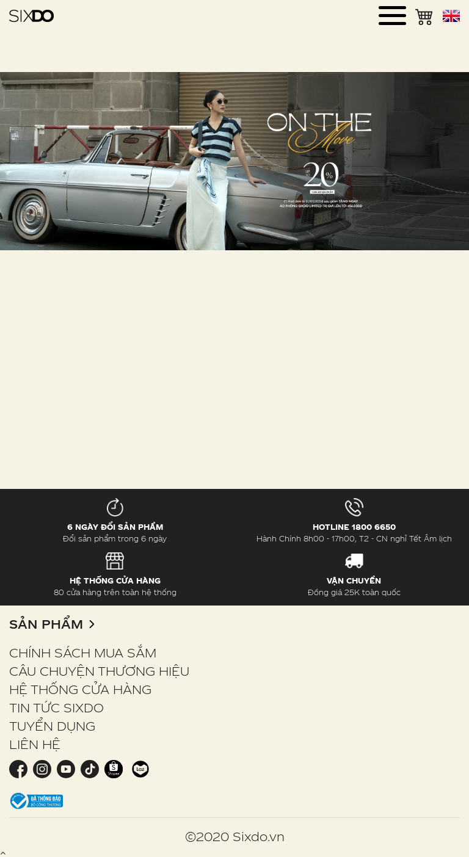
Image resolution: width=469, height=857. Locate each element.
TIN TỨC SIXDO (56, 707)
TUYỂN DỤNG (52, 725)
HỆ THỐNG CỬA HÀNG (80, 689)
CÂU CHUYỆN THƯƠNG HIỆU (99, 671)
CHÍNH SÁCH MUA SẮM (82, 652)
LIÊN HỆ (34, 744)
